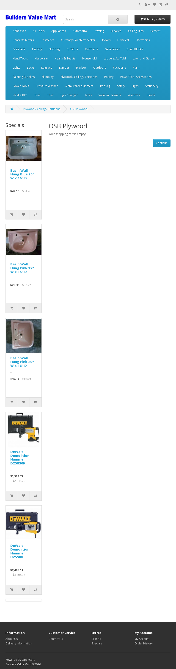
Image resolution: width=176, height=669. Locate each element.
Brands (96, 639)
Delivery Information (19, 643)
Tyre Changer (69, 95)
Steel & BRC (20, 95)
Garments (91, 49)
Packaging (119, 68)
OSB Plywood (79, 109)
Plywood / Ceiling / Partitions (78, 77)
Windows (134, 95)
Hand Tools (20, 58)
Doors (106, 40)
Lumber (64, 68)
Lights (16, 68)
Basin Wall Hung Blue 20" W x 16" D (22, 174)
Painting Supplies (24, 77)
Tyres (88, 95)
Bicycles (116, 31)
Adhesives (19, 31)
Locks (30, 68)
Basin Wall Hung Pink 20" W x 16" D (22, 362)
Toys (50, 95)
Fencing (37, 49)
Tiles (37, 95)
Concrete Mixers (23, 40)
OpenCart (28, 660)
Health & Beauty (65, 58)
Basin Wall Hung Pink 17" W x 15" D (22, 268)
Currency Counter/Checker (78, 40)
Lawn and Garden (144, 58)
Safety (121, 86)
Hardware (41, 58)
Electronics (143, 40)
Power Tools (21, 86)
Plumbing (47, 77)
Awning (99, 31)
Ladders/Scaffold (115, 58)
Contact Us (56, 639)
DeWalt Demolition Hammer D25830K (19, 457)
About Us (12, 639)
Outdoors (99, 68)
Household (89, 58)
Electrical (123, 40)
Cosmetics (47, 40)
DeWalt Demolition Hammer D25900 (19, 551)
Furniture (72, 49)
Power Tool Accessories (135, 77)
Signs (135, 86)
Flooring (54, 49)
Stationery (151, 86)
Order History (144, 643)
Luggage (46, 68)
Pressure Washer (47, 86)
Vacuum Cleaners (110, 95)
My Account (142, 639)
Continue (162, 143)
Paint (136, 68)
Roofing (105, 86)
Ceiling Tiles (135, 31)
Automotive (80, 31)
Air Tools (38, 31)
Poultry (108, 77)
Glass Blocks (134, 49)
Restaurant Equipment (79, 86)
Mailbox (81, 68)
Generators (112, 49)
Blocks (151, 95)
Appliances (58, 31)
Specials (96, 643)
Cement (155, 31)
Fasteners (19, 49)
